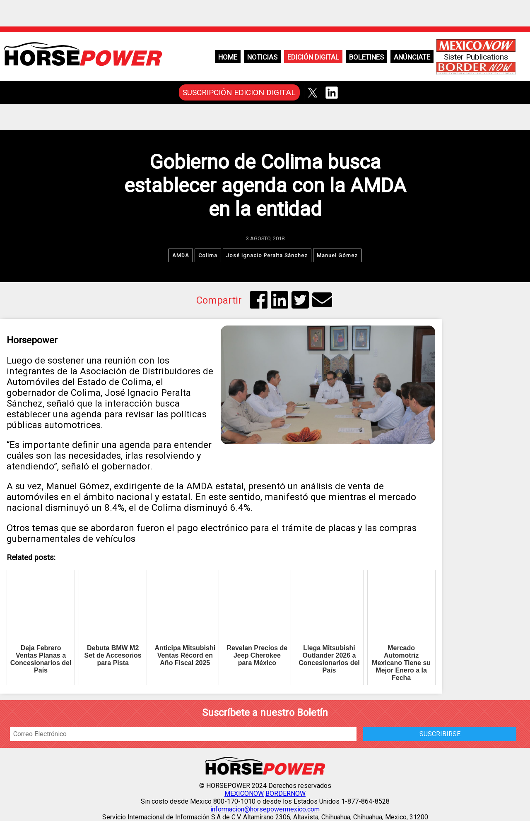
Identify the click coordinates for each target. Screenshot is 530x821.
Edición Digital (313, 57)
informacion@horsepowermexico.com (265, 809)
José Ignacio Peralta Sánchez (267, 255)
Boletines (366, 57)
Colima (207, 255)
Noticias (262, 57)
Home (227, 57)
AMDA (180, 255)
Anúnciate (412, 57)
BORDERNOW (285, 793)
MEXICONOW (244, 793)
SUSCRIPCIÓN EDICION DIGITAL (239, 92)
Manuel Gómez (337, 255)
